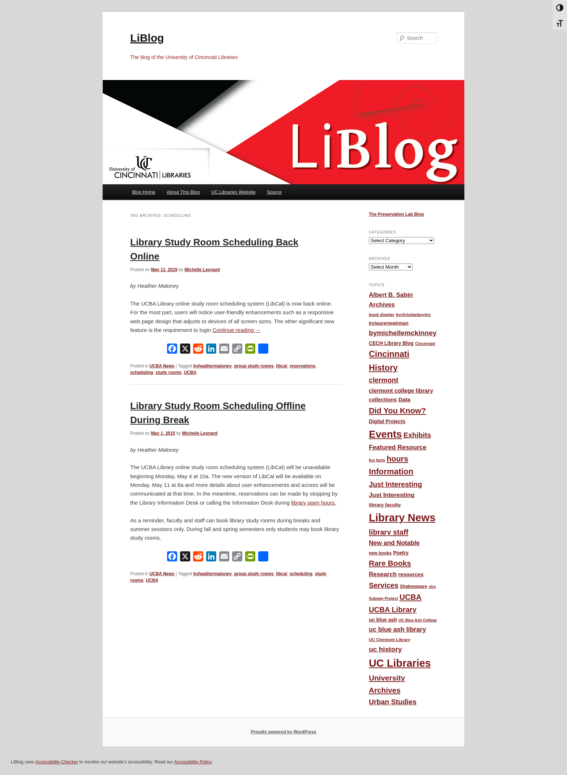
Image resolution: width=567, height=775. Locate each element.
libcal (281, 365)
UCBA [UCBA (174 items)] (411, 597)
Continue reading (237, 330)
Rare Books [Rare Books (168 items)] (390, 563)
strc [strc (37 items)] (432, 586)
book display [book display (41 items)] (382, 314)
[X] (185, 350)
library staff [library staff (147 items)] (388, 532)
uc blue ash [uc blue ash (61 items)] (383, 620)
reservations (302, 365)
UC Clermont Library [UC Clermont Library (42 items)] (389, 639)
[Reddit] (198, 350)
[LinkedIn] (211, 350)
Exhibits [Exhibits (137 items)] (417, 435)
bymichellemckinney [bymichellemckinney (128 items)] (402, 333)
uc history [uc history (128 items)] (385, 649)
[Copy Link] (237, 350)
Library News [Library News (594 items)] (402, 517)
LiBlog (147, 38)
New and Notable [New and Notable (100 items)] (394, 543)
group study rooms (253, 365)
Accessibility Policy (193, 762)
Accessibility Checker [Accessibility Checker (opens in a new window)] (56, 762)
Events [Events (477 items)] (385, 434)
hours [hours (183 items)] (397, 459)
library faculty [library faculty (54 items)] (385, 504)
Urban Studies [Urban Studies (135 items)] (393, 702)
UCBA (190, 372)
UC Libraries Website (233, 192)
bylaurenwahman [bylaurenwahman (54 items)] (389, 323)
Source (274, 192)
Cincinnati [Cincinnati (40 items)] (425, 343)
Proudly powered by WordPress (283, 731)
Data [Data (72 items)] (404, 399)
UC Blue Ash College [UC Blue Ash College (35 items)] (417, 620)
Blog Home (143, 192)
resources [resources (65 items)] (410, 574)
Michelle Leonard (202, 269)
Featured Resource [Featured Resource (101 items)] (397, 447)
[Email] (224, 350)
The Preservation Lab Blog (396, 214)
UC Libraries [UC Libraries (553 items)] (400, 663)
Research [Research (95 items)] (383, 574)
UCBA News (161, 365)
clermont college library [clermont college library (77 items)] (401, 391)
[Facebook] (172, 350)
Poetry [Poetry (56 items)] (401, 553)
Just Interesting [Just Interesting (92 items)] (391, 495)
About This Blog (183, 192)
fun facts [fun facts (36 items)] (377, 460)
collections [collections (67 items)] (383, 400)
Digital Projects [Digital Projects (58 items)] (387, 421)
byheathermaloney (212, 365)
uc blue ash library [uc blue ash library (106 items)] (397, 629)
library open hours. (313, 503)
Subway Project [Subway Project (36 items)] (383, 598)
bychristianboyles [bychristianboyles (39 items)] (413, 314)
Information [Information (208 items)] (391, 471)
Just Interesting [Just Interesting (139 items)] (395, 484)
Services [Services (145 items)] (383, 585)
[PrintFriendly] (250, 350)
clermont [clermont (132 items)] (383, 380)
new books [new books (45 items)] (380, 553)
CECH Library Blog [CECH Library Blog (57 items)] (391, 343)
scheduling (141, 372)
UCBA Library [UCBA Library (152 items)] (393, 610)
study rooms (168, 372)
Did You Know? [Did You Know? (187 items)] (397, 410)
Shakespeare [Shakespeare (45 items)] (413, 586)
